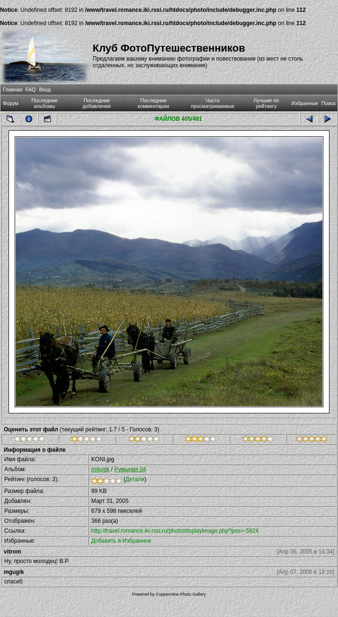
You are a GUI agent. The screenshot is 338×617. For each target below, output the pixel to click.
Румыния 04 (130, 469)
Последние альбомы (44, 103)
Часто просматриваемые (212, 103)
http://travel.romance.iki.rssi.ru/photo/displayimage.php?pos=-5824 (175, 531)
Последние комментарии (153, 103)
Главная (12, 89)
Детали (134, 479)
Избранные (305, 103)
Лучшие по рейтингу (266, 103)
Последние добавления (97, 103)
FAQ (31, 89)
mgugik (100, 469)
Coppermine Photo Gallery (181, 594)
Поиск (328, 103)
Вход (45, 89)
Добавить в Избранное (121, 540)
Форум (10, 103)
